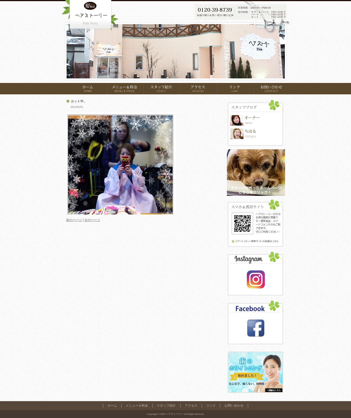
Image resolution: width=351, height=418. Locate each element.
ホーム (112, 405)
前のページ (74, 220)
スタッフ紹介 (166, 405)
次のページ (92, 220)
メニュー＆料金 (137, 405)
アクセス (191, 405)
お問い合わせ (234, 405)
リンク (211, 405)
